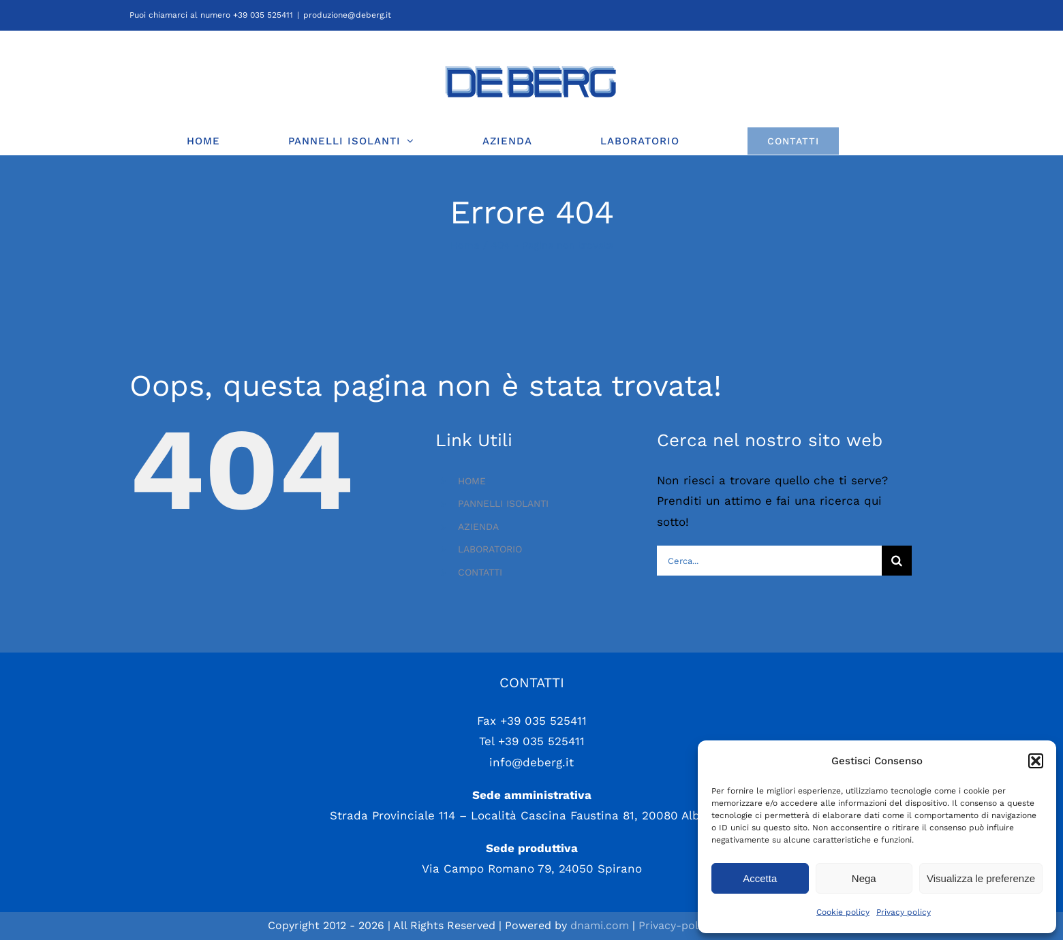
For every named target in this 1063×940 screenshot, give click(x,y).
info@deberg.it (531, 762)
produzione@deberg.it (347, 15)
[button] (1036, 761)
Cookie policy (842, 912)
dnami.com (599, 925)
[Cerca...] (769, 561)
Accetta (760, 878)
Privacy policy (903, 912)
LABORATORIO (490, 549)
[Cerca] (897, 561)
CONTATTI (480, 572)
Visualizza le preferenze (981, 878)
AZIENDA (478, 526)
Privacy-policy (675, 925)
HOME (472, 480)
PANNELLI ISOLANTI (503, 503)
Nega (864, 878)
